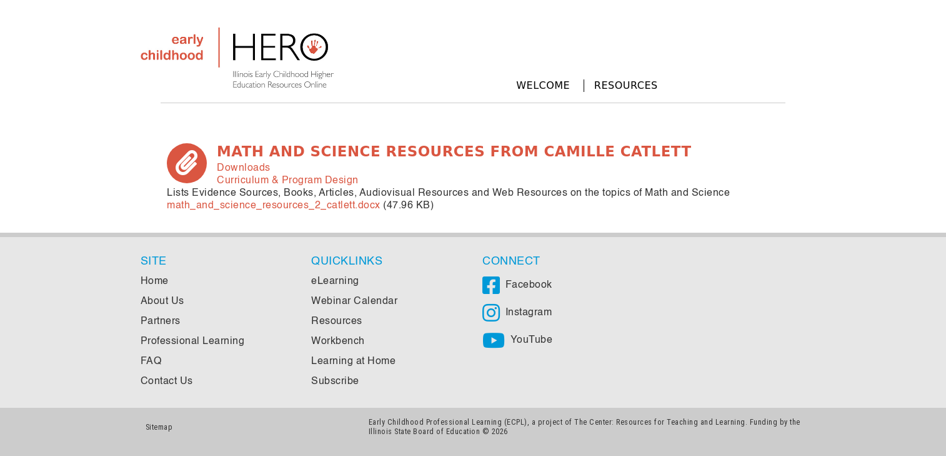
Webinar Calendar (354, 301)
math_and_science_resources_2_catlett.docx (274, 206)
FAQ (151, 362)
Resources (626, 85)
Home (155, 281)
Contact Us (167, 382)
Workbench (338, 342)
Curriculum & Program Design (288, 181)
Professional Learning (193, 342)
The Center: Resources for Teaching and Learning (659, 422)
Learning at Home (353, 362)
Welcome (543, 85)
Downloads (244, 168)
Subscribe (335, 382)
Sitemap (159, 427)
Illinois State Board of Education (424, 431)
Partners (161, 322)
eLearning (335, 281)
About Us (162, 301)
